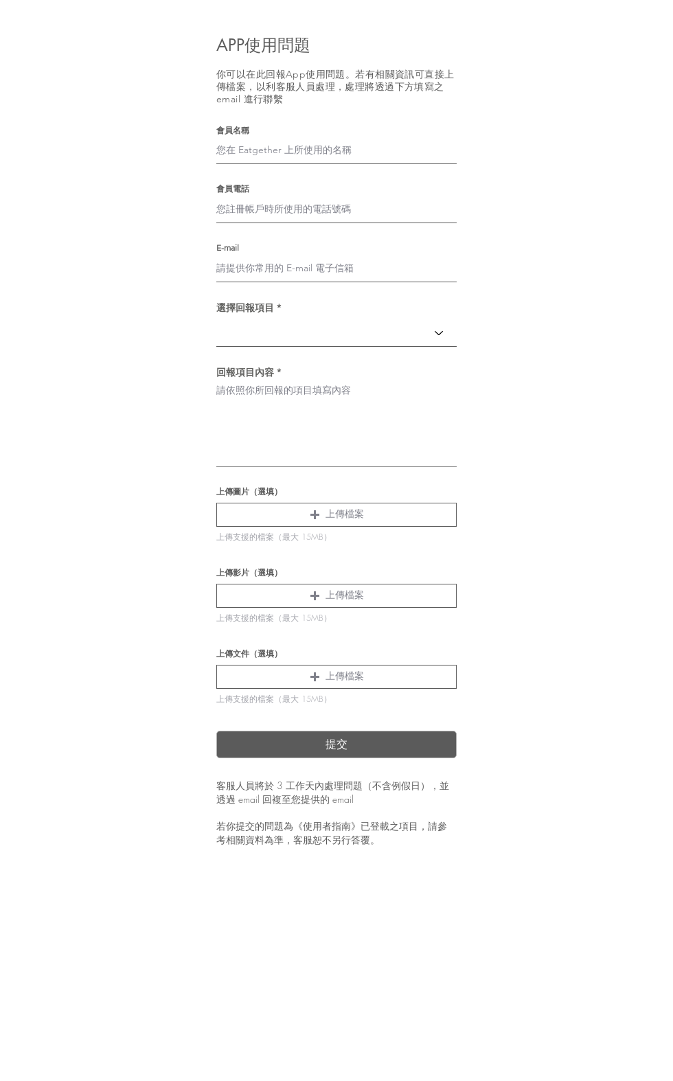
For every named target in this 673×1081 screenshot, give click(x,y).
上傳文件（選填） (249, 654)
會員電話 (232, 189)
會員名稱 (232, 130)
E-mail (227, 248)
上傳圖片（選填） (249, 492)
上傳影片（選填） (249, 573)
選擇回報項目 (245, 307)
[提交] (336, 744)
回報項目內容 (245, 372)
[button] (336, 515)
